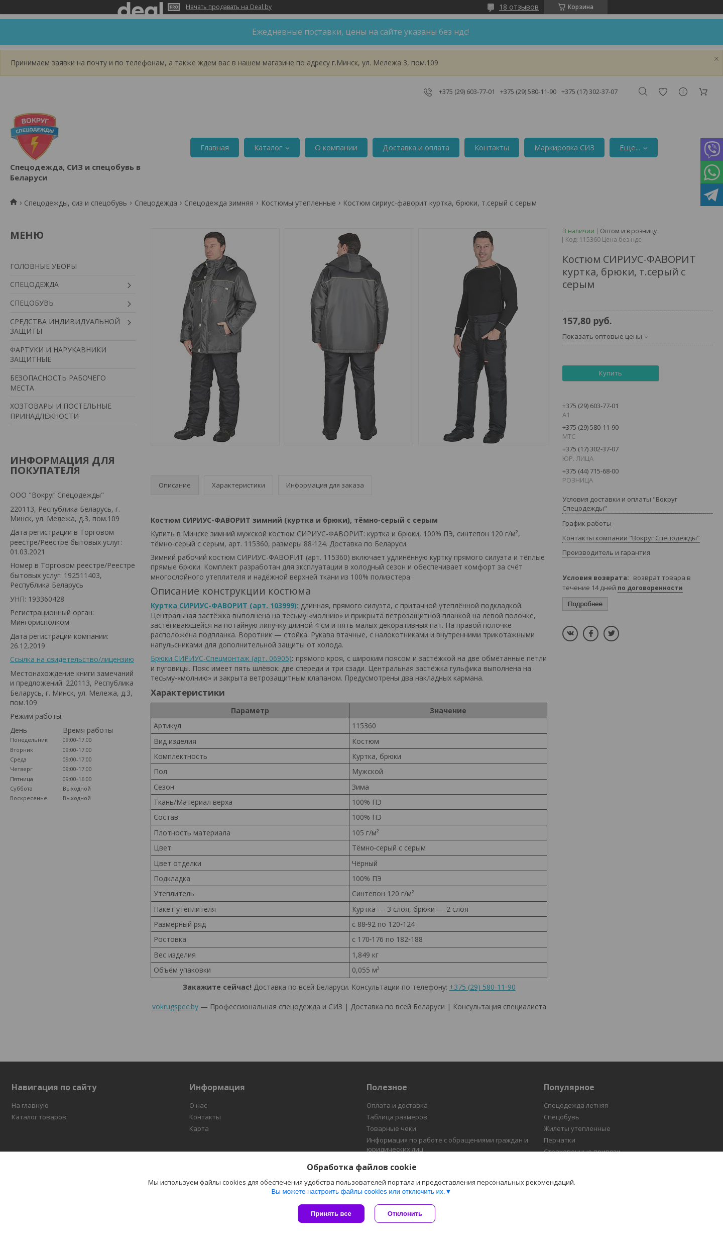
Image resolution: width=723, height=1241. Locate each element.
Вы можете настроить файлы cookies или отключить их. (358, 1191)
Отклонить (405, 1213)
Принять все (331, 1213)
